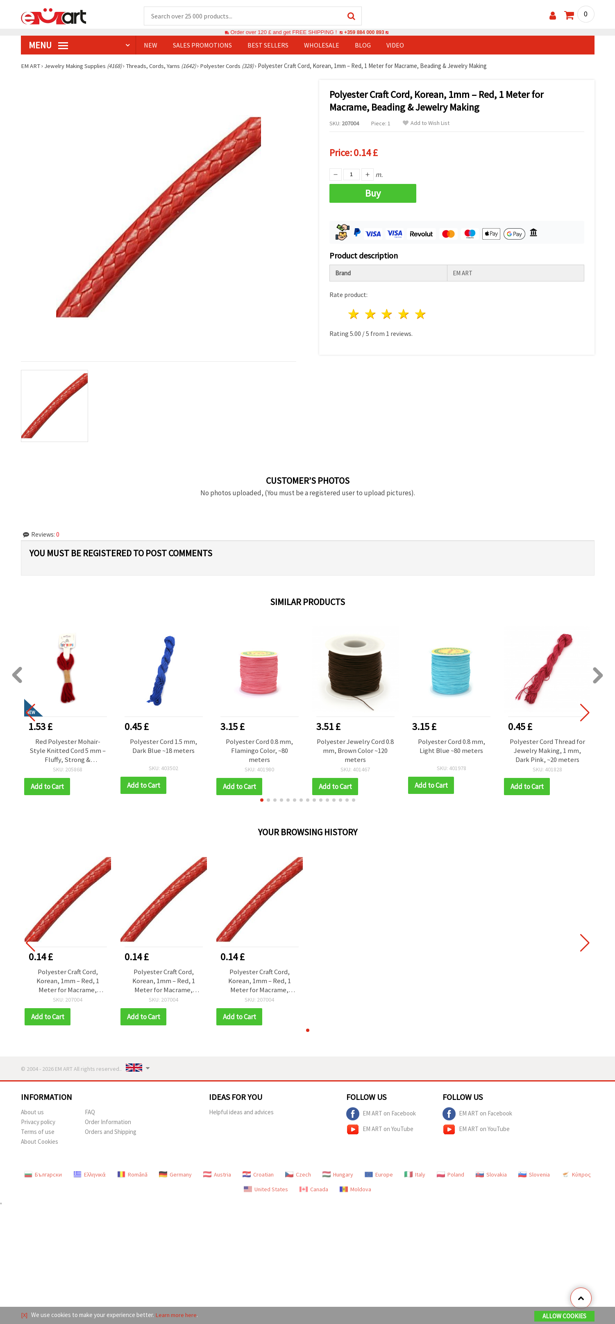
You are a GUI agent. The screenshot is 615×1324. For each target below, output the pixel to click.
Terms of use (37, 1132)
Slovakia (491, 1175)
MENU (48, 45)
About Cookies (39, 1142)
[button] (261, 800)
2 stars (370, 313)
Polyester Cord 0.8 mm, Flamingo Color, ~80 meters (259, 750)
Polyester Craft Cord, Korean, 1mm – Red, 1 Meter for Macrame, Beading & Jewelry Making (68, 981)
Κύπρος (576, 1175)
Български (43, 1175)
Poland (450, 1175)
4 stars (404, 313)
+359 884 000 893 (364, 32)
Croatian (258, 1175)
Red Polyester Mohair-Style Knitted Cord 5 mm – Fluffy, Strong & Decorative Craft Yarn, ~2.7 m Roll (68, 750)
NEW (150, 45)
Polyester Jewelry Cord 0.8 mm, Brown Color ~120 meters (355, 750)
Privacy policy (38, 1122)
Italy (414, 1175)
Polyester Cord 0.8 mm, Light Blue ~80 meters (451, 746)
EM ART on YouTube (379, 1129)
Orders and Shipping (110, 1132)
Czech (298, 1175)
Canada (314, 1190)
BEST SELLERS (267, 45)
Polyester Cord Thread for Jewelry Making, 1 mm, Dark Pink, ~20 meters (547, 750)
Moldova (355, 1190)
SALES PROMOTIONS (202, 45)
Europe (379, 1175)
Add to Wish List (426, 123)
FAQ (90, 1112)
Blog (363, 45)
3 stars (387, 313)
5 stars (421, 313)
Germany (175, 1175)
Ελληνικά (89, 1175)
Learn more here (177, 1315)
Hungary (337, 1175)
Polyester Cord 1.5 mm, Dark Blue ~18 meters (163, 746)
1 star (354, 313)
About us (32, 1112)
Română (132, 1175)
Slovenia (534, 1175)
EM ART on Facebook (381, 1114)
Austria (217, 1175)
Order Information (108, 1122)
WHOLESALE (321, 45)
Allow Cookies (564, 1316)
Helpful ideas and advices (241, 1112)
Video (395, 45)
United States (266, 1190)
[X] (24, 1315)
